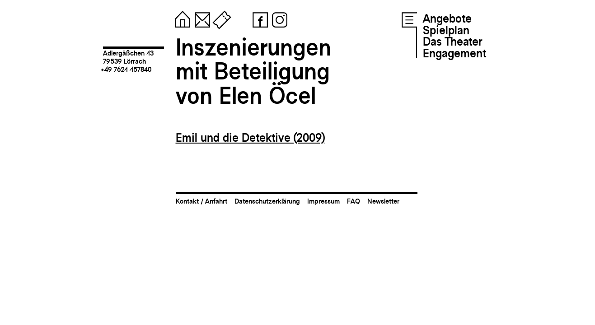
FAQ (353, 201)
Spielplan (446, 30)
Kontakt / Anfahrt (201, 201)
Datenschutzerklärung (267, 201)
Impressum (323, 201)
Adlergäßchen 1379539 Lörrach (128, 57)
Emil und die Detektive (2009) (250, 137)
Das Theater (452, 41)
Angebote (447, 18)
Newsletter (383, 201)
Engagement (454, 53)
